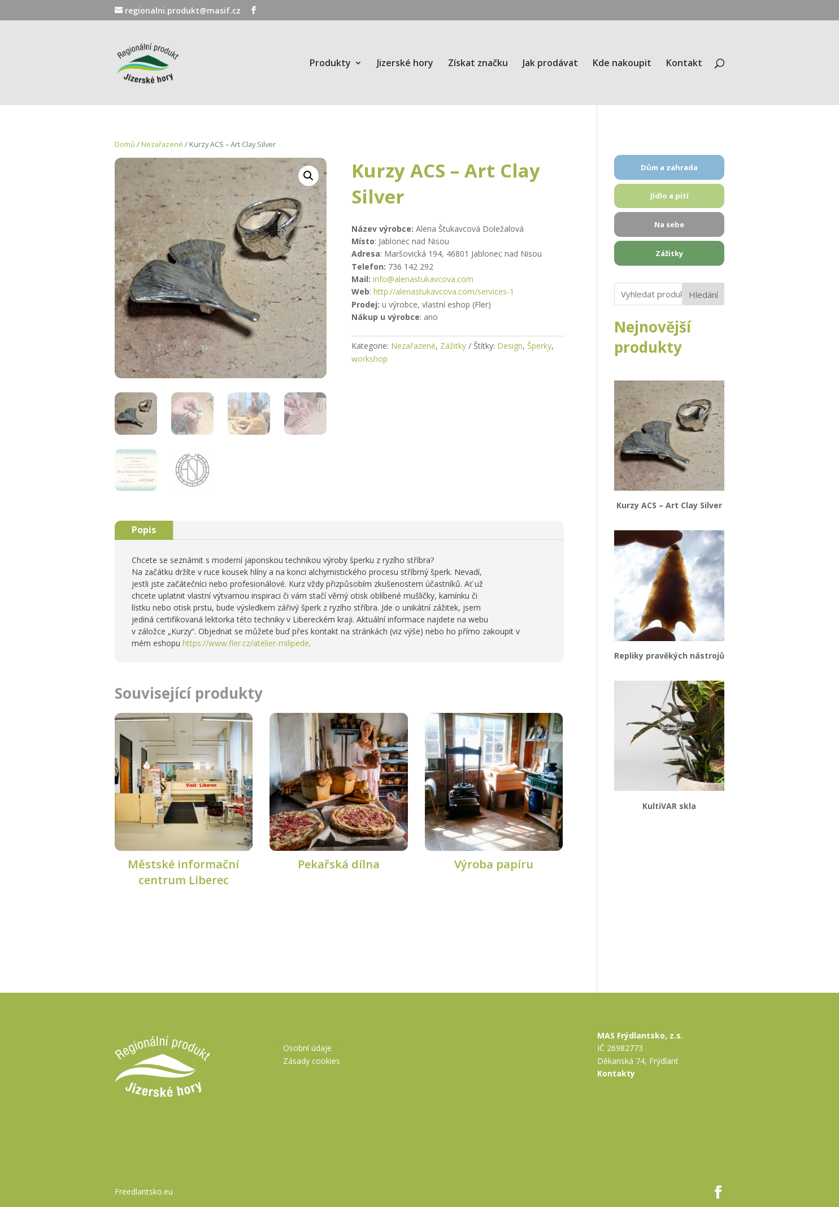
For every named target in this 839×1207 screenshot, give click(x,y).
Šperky (539, 345)
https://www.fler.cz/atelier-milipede (245, 643)
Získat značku (478, 64)
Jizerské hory (405, 64)
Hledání (703, 294)
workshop (369, 358)
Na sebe (669, 224)
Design (510, 345)
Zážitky (453, 345)
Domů (125, 144)
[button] (308, 179)
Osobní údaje (307, 1047)
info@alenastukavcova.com (423, 279)
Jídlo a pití (669, 196)
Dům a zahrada (669, 167)
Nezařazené (162, 144)
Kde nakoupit (622, 64)
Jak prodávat (550, 64)
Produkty (330, 64)
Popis (144, 530)
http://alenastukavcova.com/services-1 (443, 291)
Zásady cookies (311, 1060)
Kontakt (684, 64)
